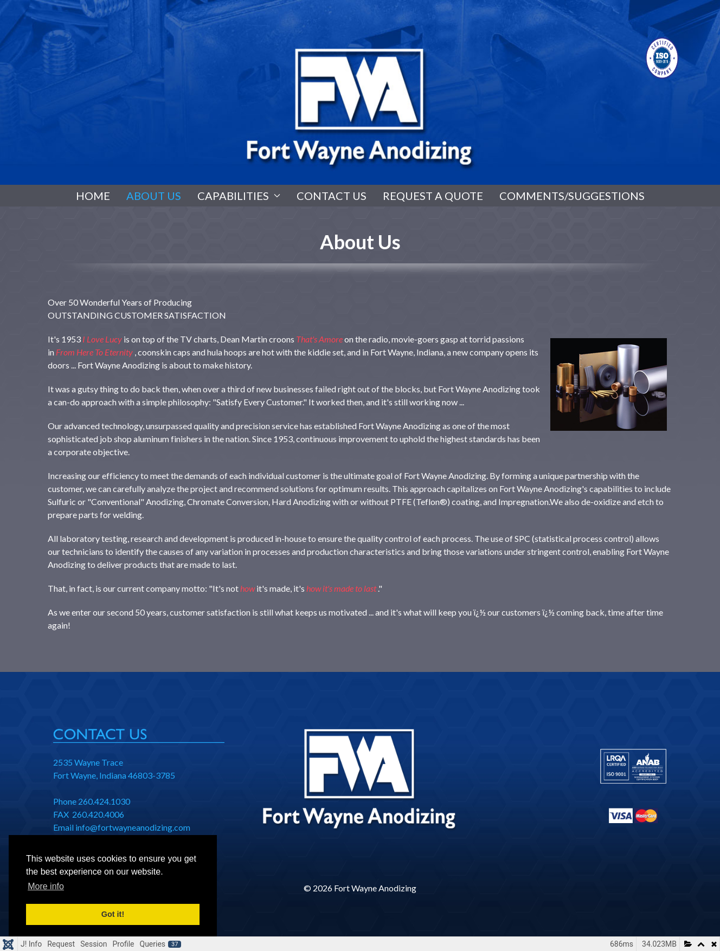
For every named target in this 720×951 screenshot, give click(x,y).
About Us (153, 195)
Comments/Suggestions (572, 195)
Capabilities (238, 195)
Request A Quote (433, 195)
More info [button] (46, 886)
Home (93, 195)
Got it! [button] (112, 914)
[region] (360, 92)
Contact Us (332, 195)
